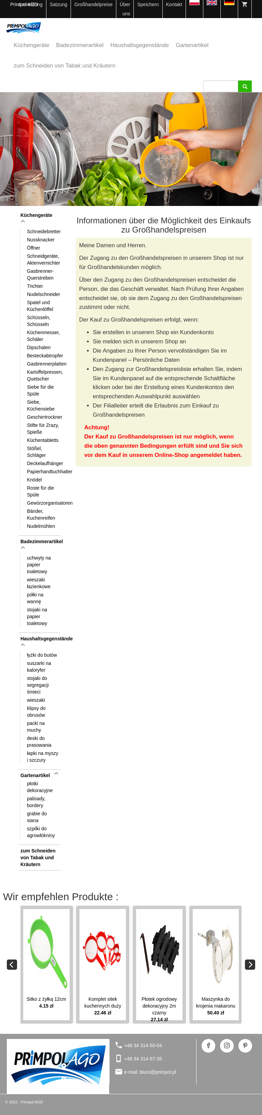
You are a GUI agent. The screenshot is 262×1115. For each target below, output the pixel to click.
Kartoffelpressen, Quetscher (44, 375)
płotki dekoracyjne (40, 787)
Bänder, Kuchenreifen (41, 514)
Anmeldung (30, 4)
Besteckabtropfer (44, 355)
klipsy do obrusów (36, 711)
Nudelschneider (43, 294)
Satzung (58, 4)
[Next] (250, 965)
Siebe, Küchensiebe (41, 405)
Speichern (148, 4)
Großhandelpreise (93, 4)
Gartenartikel (192, 45)
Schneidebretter (44, 231)
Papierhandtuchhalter (44, 471)
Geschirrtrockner (44, 417)
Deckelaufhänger (44, 463)
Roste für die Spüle (40, 491)
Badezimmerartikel (80, 45)
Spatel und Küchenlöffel (40, 306)
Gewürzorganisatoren (44, 503)
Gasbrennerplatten (44, 364)
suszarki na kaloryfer (39, 666)
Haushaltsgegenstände (139, 45)
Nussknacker (41, 239)
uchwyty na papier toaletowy (39, 564)
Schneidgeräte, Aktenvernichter (43, 259)
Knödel (34, 479)
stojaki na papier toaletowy (37, 616)
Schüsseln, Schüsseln (38, 321)
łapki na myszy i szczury (42, 756)
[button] (19, 149)
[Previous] (12, 965)
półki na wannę (35, 598)
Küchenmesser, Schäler (43, 336)
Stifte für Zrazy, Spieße (43, 428)
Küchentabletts (43, 440)
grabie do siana (37, 817)
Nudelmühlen (41, 526)
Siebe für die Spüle (40, 390)
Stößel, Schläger (36, 452)
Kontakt (174, 4)
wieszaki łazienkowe (38, 583)
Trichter (35, 286)
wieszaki (36, 700)
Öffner (33, 248)
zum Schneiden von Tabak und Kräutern (64, 65)
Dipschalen (38, 347)
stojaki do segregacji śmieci (38, 685)
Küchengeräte (31, 45)
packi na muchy (36, 726)
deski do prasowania (39, 741)
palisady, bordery (36, 802)
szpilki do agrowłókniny (41, 832)
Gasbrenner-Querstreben (40, 274)
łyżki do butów (42, 655)
